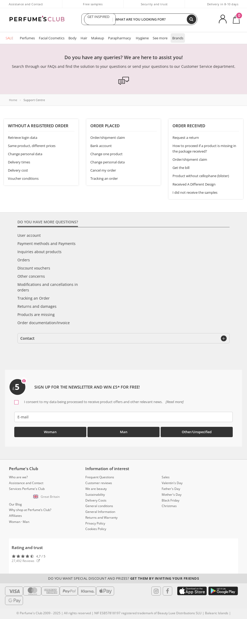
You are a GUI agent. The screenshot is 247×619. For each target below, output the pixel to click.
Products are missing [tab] (36, 314)
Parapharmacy (119, 38)
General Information (100, 511)
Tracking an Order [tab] (33, 298)
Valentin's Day (172, 483)
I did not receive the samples (195, 192)
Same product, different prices (31, 145)
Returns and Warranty (101, 517)
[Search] (191, 19)
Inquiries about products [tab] (39, 251)
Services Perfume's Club (27, 488)
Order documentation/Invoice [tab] (43, 322)
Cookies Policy (95, 529)
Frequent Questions (99, 477)
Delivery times (19, 162)
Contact (27, 338)
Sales (166, 477)
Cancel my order (103, 170)
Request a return (186, 137)
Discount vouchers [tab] (33, 268)
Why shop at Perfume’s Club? (30, 510)
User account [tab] (29, 235)
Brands (177, 38)
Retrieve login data (22, 137)
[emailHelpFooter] (123, 417)
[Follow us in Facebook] (167, 591)
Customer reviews (98, 483)
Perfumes (27, 38)
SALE (9, 38)
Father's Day (171, 488)
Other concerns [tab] (31, 276)
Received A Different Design (194, 184)
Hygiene (142, 38)
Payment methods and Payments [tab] (46, 243)
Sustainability (95, 494)
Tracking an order (104, 178)
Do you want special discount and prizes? (123, 578)
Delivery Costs (95, 500)
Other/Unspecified (197, 431)
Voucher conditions (23, 178)
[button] (47, 497)
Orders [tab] (23, 259)
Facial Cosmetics (51, 38)
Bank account (101, 145)
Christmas (169, 506)
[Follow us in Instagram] (156, 591)
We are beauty (96, 488)
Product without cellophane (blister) (201, 175)
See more (160, 38)
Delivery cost (18, 170)
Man (123, 431)
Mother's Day (171, 494)
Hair (84, 38)
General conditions (99, 506)
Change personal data (25, 154)
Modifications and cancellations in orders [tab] (47, 287)
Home (13, 100)
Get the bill (181, 167)
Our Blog (15, 504)
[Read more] (174, 401)
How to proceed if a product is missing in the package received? (204, 148)
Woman (50, 431)
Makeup (97, 38)
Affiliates (15, 515)
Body (72, 38)
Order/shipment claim (107, 137)
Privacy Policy (95, 523)
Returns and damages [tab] (37, 306)
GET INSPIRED (98, 19)
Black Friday (170, 500)
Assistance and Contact (26, 4)
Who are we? (18, 477)
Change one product (106, 154)
